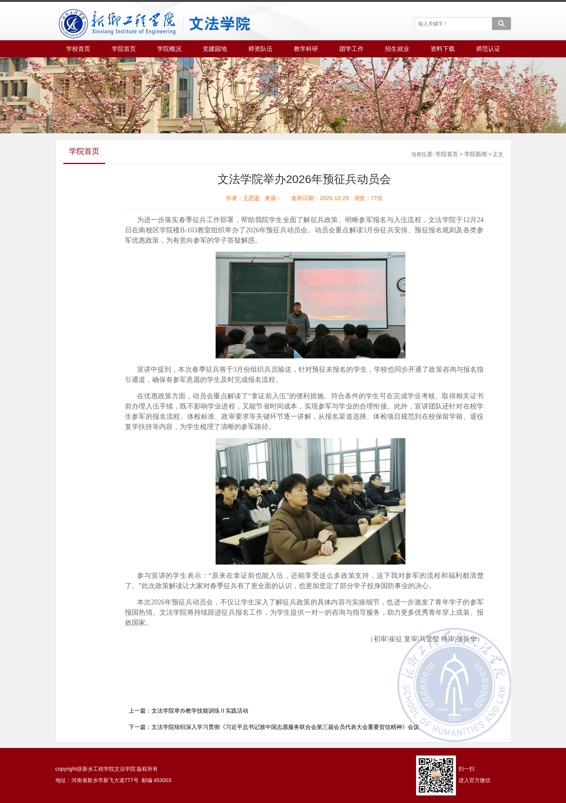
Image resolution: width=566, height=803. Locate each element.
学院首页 (446, 154)
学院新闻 (475, 154)
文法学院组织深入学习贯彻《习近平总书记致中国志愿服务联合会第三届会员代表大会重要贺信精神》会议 (285, 727)
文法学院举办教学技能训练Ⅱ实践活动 (199, 710)
